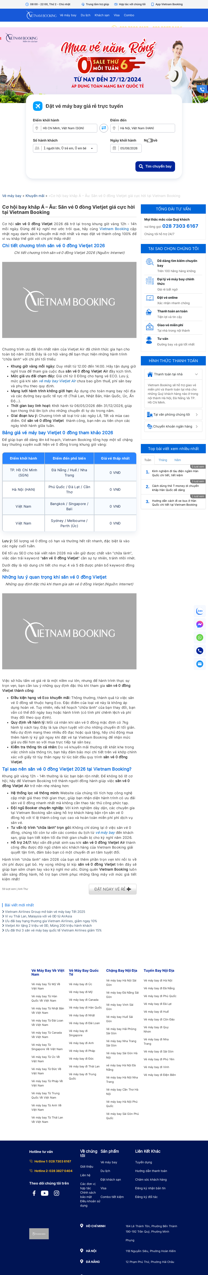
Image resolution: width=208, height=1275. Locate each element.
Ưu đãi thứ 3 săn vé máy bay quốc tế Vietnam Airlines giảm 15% (52, 930)
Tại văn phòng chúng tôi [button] (168, 414)
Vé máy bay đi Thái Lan (84, 1066)
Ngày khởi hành (123, 140)
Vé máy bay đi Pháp (82, 1050)
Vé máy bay (68, 15)
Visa (117, 15)
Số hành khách (45, 140)
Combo (129, 15)
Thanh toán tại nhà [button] (164, 374)
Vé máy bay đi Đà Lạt (158, 1003)
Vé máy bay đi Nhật (82, 1015)
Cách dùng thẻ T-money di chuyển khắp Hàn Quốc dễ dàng (175, 488)
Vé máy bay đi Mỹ (81, 992)
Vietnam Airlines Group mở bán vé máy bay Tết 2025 (43, 912)
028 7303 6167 (180, 226)
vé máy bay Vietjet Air (57, 381)
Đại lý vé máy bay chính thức (175, 281)
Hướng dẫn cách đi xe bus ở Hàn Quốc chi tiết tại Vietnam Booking (174, 503)
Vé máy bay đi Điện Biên (160, 1074)
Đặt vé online (167, 297)
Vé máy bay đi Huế (156, 1011)
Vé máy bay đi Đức (81, 1058)
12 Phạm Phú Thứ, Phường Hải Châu (150, 1262)
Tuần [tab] (147, 460)
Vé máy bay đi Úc (80, 984)
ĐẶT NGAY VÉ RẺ (112, 889)
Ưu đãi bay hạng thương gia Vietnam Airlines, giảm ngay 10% (49, 921)
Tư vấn (162, 339)
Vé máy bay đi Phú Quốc (160, 996)
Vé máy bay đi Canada (83, 999)
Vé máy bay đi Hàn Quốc (85, 1007)
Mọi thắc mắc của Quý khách (167, 219)
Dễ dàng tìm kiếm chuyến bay (177, 263)
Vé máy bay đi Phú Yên (159, 1059)
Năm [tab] (177, 460)
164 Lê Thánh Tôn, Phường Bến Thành (151, 1226)
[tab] (173, 374)
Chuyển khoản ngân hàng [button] (169, 426)
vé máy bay (105, 832)
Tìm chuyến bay (155, 166)
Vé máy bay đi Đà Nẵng (159, 988)
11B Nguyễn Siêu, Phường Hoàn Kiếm (151, 1251)
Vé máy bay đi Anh (81, 1043)
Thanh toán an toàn (172, 311)
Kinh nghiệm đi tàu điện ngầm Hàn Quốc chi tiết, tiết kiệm (175, 473)
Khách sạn (102, 15)
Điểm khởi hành (46, 120)
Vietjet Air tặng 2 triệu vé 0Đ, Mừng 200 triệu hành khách (47, 925)
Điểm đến (118, 120)
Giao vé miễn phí (170, 325)
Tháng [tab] (163, 460)
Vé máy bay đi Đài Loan (84, 1023)
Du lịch (85, 15)
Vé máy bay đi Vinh (156, 1067)
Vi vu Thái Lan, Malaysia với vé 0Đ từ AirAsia (37, 916)
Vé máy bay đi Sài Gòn (159, 1051)
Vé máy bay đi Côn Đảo (159, 1019)
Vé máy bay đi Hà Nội (158, 980)
